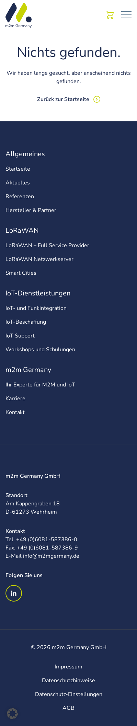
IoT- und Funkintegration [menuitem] (36, 308)
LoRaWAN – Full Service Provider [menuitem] (47, 245)
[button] (12, 713)
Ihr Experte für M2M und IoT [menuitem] (40, 385)
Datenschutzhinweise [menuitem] (68, 680)
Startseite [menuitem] (17, 169)
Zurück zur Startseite (63, 99)
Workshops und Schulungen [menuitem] (40, 349)
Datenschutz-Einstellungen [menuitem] (68, 694)
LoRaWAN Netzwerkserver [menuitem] (39, 259)
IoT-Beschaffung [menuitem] (25, 322)
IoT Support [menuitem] (20, 336)
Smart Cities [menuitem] (20, 273)
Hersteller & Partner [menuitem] (30, 210)
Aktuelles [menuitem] (17, 182)
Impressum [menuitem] (68, 666)
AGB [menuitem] (68, 708)
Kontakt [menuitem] (15, 412)
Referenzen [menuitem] (19, 196)
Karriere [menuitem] (15, 398)
